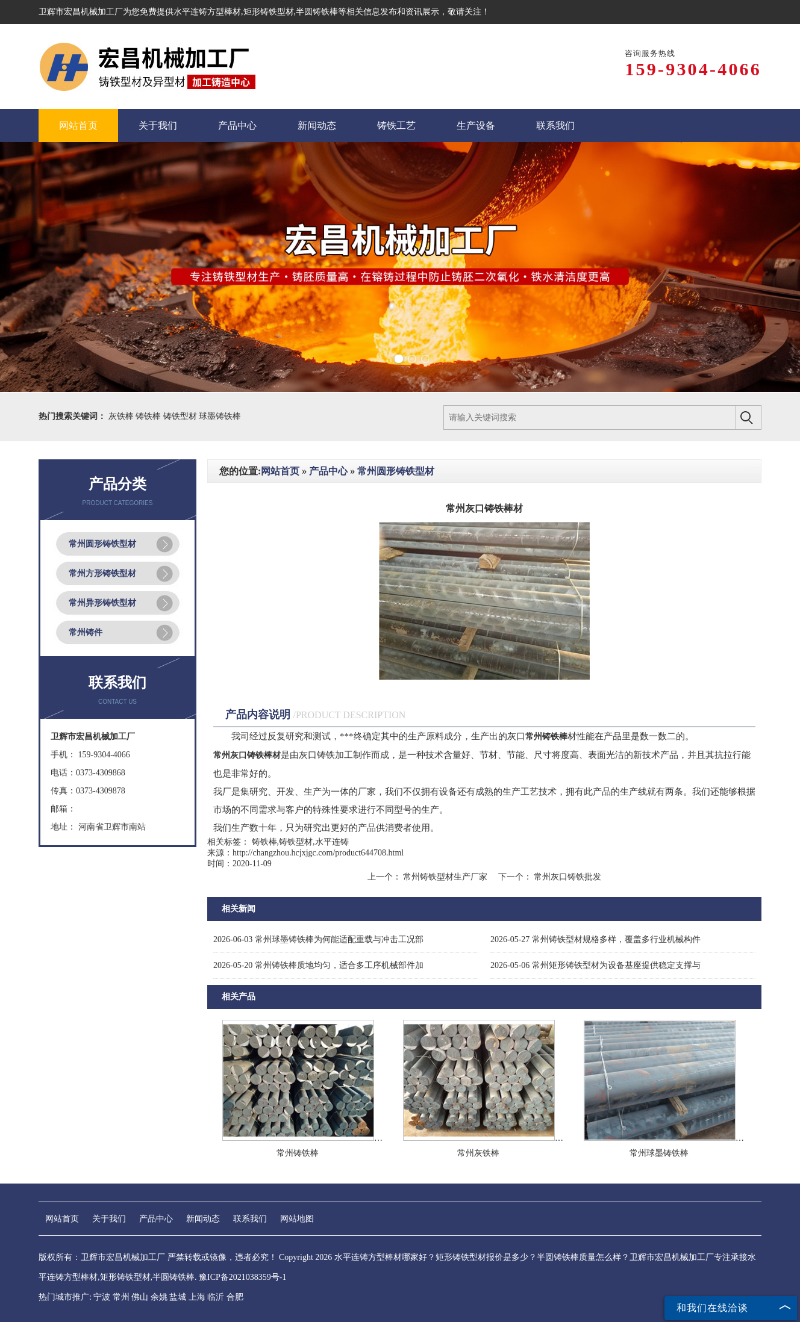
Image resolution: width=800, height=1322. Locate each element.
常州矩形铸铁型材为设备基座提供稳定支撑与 (595, 965)
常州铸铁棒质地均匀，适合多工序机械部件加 (318, 965)
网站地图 (297, 1218)
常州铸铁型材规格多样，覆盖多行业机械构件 (595, 939)
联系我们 (250, 1218)
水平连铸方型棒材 (207, 11)
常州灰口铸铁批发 (567, 876)
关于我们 (109, 1218)
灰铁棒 (122, 416)
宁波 (101, 1297)
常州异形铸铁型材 (102, 602)
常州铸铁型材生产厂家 (445, 876)
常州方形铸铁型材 (102, 573)
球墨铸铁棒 (220, 416)
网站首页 (280, 471)
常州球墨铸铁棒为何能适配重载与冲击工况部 (318, 939)
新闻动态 (203, 1218)
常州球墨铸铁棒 (659, 1153)
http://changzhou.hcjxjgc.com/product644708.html (318, 852)
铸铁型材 (181, 416)
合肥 (235, 1297)
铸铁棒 (149, 416)
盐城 (177, 1297)
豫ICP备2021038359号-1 (242, 1277)
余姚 (159, 1297)
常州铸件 (85, 632)
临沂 (215, 1297)
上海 (197, 1297)
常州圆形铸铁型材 (102, 543)
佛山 (139, 1297)
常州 (121, 1297)
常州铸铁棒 (298, 1153)
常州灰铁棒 (478, 1153)
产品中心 (328, 471)
